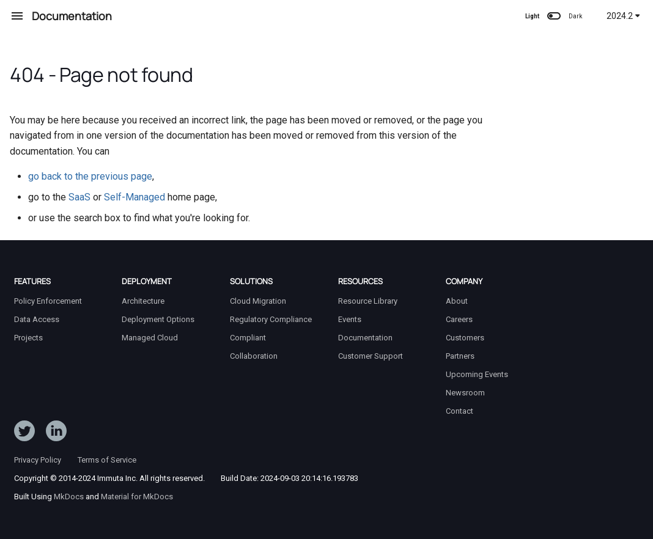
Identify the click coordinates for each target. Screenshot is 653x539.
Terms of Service (107, 459)
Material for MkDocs (137, 496)
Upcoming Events (477, 374)
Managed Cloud (150, 337)
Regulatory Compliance (271, 319)
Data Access (36, 319)
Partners (460, 356)
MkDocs (69, 496)
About (457, 301)
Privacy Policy (37, 459)
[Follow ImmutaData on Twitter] (24, 433)
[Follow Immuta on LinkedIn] (56, 433)
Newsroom (465, 392)
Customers (465, 337)
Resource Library (367, 301)
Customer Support (370, 356)
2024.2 (623, 16)
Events (349, 319)
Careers (459, 319)
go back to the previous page (90, 176)
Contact (459, 411)
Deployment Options (158, 319)
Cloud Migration (258, 301)
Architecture (143, 301)
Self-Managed (134, 197)
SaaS (79, 197)
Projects (28, 337)
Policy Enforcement (48, 301)
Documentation (365, 337)
